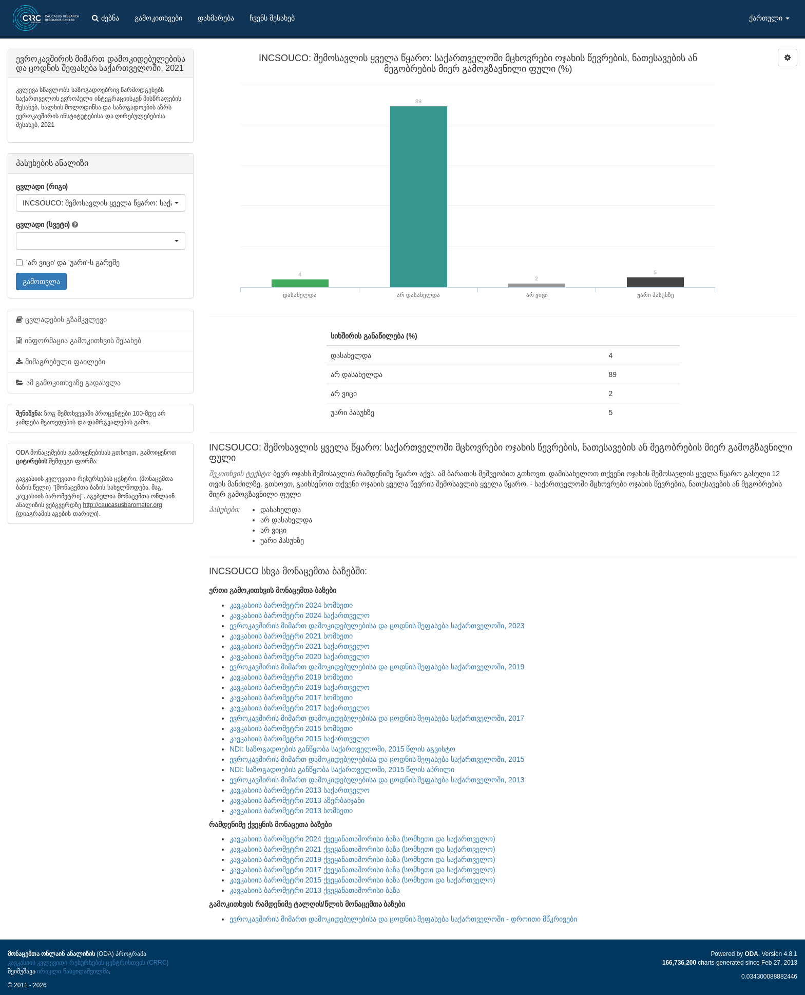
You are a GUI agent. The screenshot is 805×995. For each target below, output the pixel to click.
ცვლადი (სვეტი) (43, 224)
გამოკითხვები (158, 18)
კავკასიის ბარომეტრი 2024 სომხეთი (291, 605)
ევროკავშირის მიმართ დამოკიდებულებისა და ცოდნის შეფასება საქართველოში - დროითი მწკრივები (403, 919)
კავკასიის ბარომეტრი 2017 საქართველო (299, 708)
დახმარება (216, 18)
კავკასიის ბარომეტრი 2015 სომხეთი (291, 728)
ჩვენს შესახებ (272, 18)
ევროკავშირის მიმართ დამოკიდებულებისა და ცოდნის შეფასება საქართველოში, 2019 (376, 667)
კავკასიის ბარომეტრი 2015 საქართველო (299, 739)
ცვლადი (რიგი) (42, 186)
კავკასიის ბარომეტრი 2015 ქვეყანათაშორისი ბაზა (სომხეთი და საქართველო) (362, 880)
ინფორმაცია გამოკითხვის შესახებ (78, 340)
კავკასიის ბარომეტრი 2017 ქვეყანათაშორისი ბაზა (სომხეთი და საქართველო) (362, 870)
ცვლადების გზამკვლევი (61, 319)
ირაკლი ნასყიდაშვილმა (72, 971)
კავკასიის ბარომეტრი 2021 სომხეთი (291, 636)
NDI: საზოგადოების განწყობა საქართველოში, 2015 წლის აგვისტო (342, 749)
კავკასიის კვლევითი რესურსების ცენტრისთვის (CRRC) (88, 962)
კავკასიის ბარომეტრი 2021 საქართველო (299, 646)
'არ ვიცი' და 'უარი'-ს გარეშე (68, 262)
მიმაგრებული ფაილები (60, 362)
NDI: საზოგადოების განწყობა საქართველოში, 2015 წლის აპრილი (341, 769)
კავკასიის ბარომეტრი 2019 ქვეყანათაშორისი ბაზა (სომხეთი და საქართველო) (362, 859)
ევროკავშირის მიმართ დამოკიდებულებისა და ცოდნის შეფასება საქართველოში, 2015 (376, 759)
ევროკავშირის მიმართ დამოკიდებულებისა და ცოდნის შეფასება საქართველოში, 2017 (376, 718)
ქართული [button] (769, 18)
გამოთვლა (41, 281)
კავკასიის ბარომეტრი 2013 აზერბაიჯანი (297, 800)
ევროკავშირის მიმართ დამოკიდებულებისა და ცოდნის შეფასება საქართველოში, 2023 (376, 626)
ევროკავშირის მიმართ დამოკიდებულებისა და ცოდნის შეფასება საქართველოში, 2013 (376, 780)
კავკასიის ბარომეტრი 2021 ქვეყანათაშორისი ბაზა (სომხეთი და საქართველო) (362, 849)
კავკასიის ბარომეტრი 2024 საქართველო (299, 615)
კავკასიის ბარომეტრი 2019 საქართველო (299, 687)
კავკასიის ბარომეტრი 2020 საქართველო (299, 656)
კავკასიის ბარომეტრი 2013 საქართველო (299, 790)
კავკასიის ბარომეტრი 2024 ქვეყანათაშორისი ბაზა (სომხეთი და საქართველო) (362, 839)
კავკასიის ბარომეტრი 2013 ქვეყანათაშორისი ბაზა (314, 890)
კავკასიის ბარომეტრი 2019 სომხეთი (291, 677)
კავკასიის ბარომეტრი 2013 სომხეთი (291, 810)
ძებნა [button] (105, 18)
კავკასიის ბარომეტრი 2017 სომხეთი (291, 697)
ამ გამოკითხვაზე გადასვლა (68, 383)
